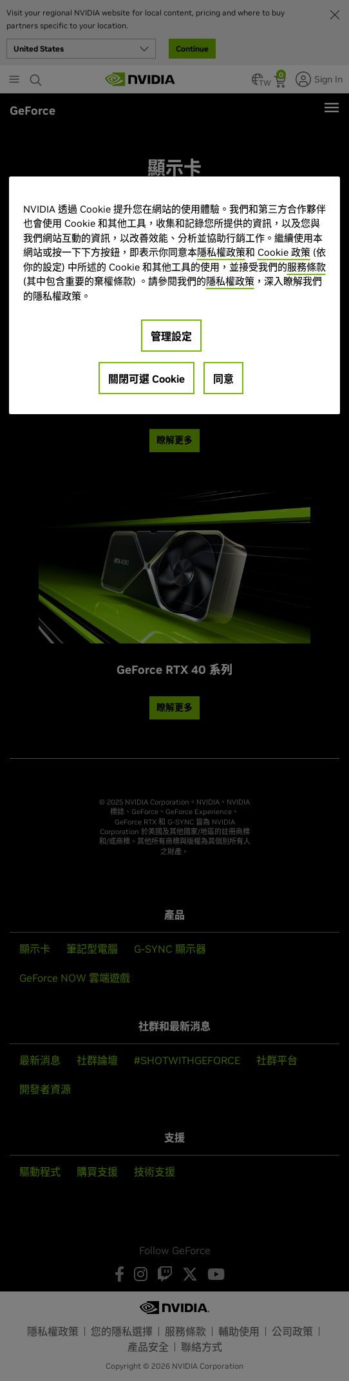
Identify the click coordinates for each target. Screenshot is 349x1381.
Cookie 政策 (284, 252)
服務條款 (306, 267)
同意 (223, 378)
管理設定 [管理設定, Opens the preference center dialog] (171, 336)
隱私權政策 (221, 252)
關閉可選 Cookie (146, 378)
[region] (175, 295)
